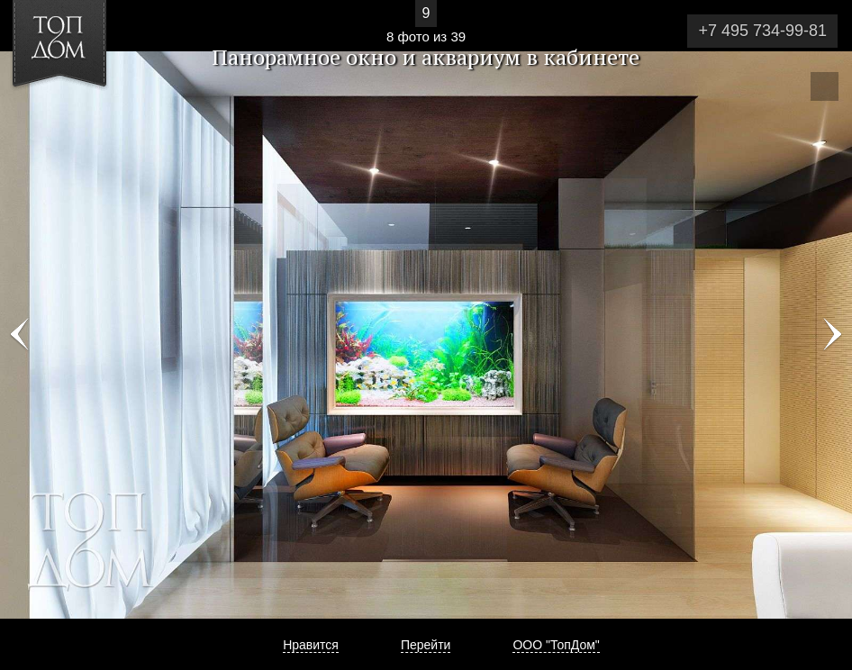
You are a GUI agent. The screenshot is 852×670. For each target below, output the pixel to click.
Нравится (311, 645)
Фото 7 (20, 335)
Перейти (425, 645)
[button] (79, 118)
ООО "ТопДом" (555, 645)
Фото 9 (832, 335)
